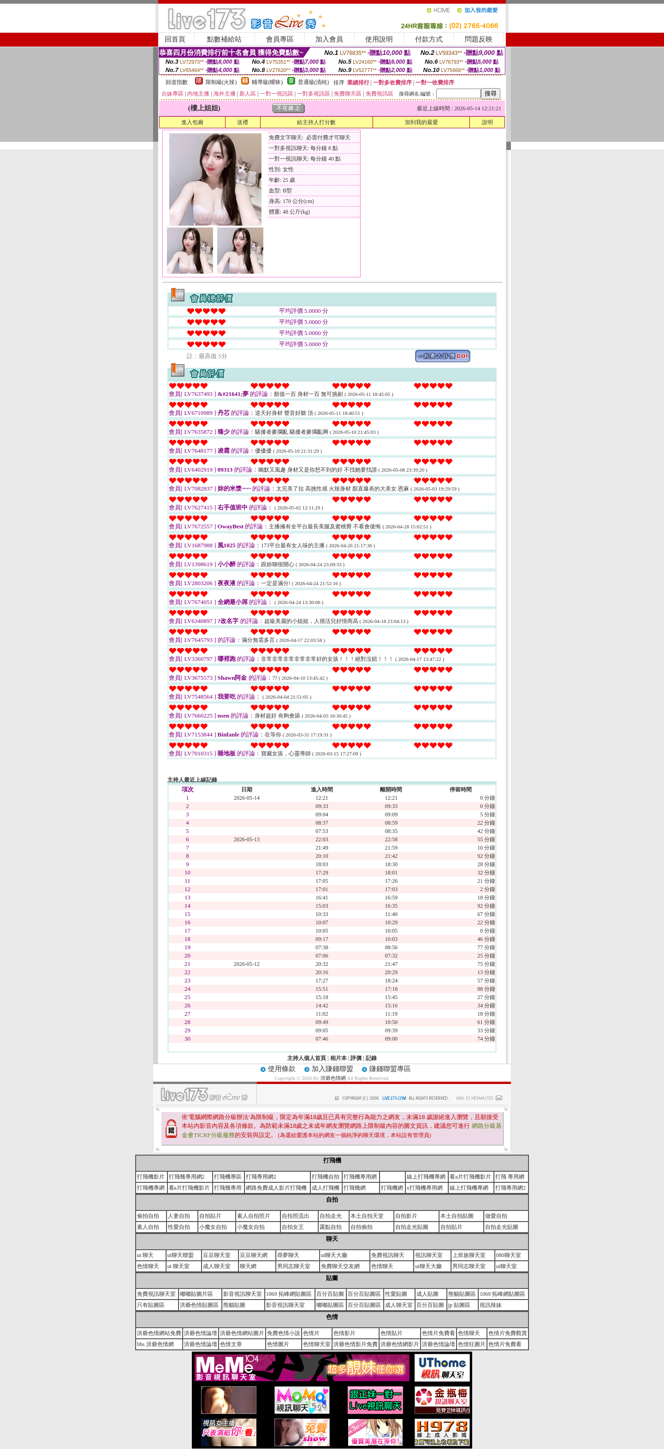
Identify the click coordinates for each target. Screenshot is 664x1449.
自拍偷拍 (361, 1227)
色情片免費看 (438, 1333)
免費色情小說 (283, 1333)
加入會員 (329, 39)
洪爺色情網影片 (399, 1344)
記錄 (371, 1058)
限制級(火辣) (221, 82)
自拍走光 (331, 1216)
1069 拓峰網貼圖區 (289, 1294)
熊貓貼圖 (234, 1305)
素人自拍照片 (253, 1216)
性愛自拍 (179, 1227)
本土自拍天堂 (367, 1216)
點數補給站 (224, 39)
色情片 (311, 1333)
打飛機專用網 (360, 1177)
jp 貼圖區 (459, 1305)
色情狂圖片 (472, 1344)
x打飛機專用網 (425, 1188)
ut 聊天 (145, 1255)
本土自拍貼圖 (457, 1216)
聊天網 (248, 1266)
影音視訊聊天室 (242, 1294)
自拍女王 (293, 1227)
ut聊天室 (506, 1266)
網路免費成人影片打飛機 (276, 1188)
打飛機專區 (228, 1177)
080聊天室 (508, 1255)
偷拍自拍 (148, 1216)
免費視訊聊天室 (156, 1294)
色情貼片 (391, 1333)
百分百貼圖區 (364, 1294)
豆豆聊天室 (217, 1255)
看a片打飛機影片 (470, 1177)
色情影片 (344, 1333)
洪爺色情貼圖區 (199, 1305)
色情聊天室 (317, 1344)
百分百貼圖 (330, 1294)
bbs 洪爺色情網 (155, 1344)
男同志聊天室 (293, 1266)
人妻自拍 (179, 1216)
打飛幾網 (355, 1188)
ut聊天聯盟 (180, 1255)
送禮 (242, 122)
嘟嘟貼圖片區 (196, 1294)
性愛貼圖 (396, 1294)
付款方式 (429, 39)
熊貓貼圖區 (462, 1294)
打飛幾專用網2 (187, 1177)
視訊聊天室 (429, 1255)
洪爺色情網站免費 (159, 1333)
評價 (356, 1058)
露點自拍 (331, 1227)
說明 (487, 122)
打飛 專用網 (509, 1177)
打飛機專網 (151, 1188)
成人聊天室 (217, 1266)
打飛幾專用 (228, 1188)
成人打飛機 (325, 1188)
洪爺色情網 (333, 1078)
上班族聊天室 (469, 1255)
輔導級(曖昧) (267, 82)
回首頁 (175, 39)
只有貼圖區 (151, 1305)
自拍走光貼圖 (411, 1227)
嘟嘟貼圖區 (330, 1305)
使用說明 (379, 39)
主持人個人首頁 (306, 1058)
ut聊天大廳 (334, 1255)
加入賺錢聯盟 (332, 1068)
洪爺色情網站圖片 (242, 1333)
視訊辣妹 (491, 1305)
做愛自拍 (496, 1216)
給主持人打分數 (316, 122)
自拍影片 (406, 1216)
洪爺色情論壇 (200, 1333)
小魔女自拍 (213, 1227)
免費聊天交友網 (340, 1266)
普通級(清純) (313, 82)
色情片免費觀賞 (507, 1333)
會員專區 (280, 39)
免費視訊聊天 (387, 1255)
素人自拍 (148, 1227)
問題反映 (478, 39)
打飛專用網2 (261, 1177)
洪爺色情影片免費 (355, 1344)
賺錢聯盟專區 (390, 1068)
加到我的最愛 (421, 122)
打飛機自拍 (325, 1177)
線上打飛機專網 (426, 1177)
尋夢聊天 (288, 1255)
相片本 (338, 1058)
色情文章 (231, 1344)
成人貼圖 (427, 1294)
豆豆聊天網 (253, 1255)
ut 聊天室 (178, 1266)
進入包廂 (192, 122)
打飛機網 (392, 1188)
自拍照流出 (295, 1216)
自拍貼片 (210, 1216)
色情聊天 (148, 1266)
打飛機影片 (151, 1177)
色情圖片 (278, 1344)
